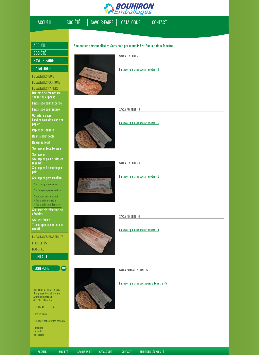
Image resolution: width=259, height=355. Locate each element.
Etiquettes (39, 243)
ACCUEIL (45, 22)
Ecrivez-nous (40, 314)
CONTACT (159, 22)
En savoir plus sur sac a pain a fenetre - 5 (143, 283)
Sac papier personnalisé (47, 178)
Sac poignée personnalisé (47, 190)
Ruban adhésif (41, 142)
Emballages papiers (45, 88)
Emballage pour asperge (47, 103)
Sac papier (38, 154)
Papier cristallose (43, 130)
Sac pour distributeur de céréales (47, 212)
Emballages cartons (46, 82)
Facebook (38, 327)
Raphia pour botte (43, 136)
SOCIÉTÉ (73, 22)
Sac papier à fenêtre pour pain (48, 170)
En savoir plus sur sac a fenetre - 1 (139, 69)
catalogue (105, 351)
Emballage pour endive (46, 109)
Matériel (38, 249)
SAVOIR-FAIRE (102, 22)
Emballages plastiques (47, 237)
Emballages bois (43, 76)
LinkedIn (37, 331)
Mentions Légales (150, 351)
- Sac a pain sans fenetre (47, 204)
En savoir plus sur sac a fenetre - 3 (139, 176)
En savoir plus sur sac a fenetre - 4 (139, 229)
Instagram (38, 334)
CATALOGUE (130, 22)
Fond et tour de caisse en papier (48, 122)
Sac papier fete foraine (46, 148)
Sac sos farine (41, 220)
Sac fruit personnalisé (45, 184)
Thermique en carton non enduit (47, 227)
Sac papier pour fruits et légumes (47, 161)
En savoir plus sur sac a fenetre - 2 (139, 122)
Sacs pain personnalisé (46, 196)
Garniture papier (42, 115)
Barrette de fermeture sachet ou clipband (46, 95)
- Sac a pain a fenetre (45, 200)
